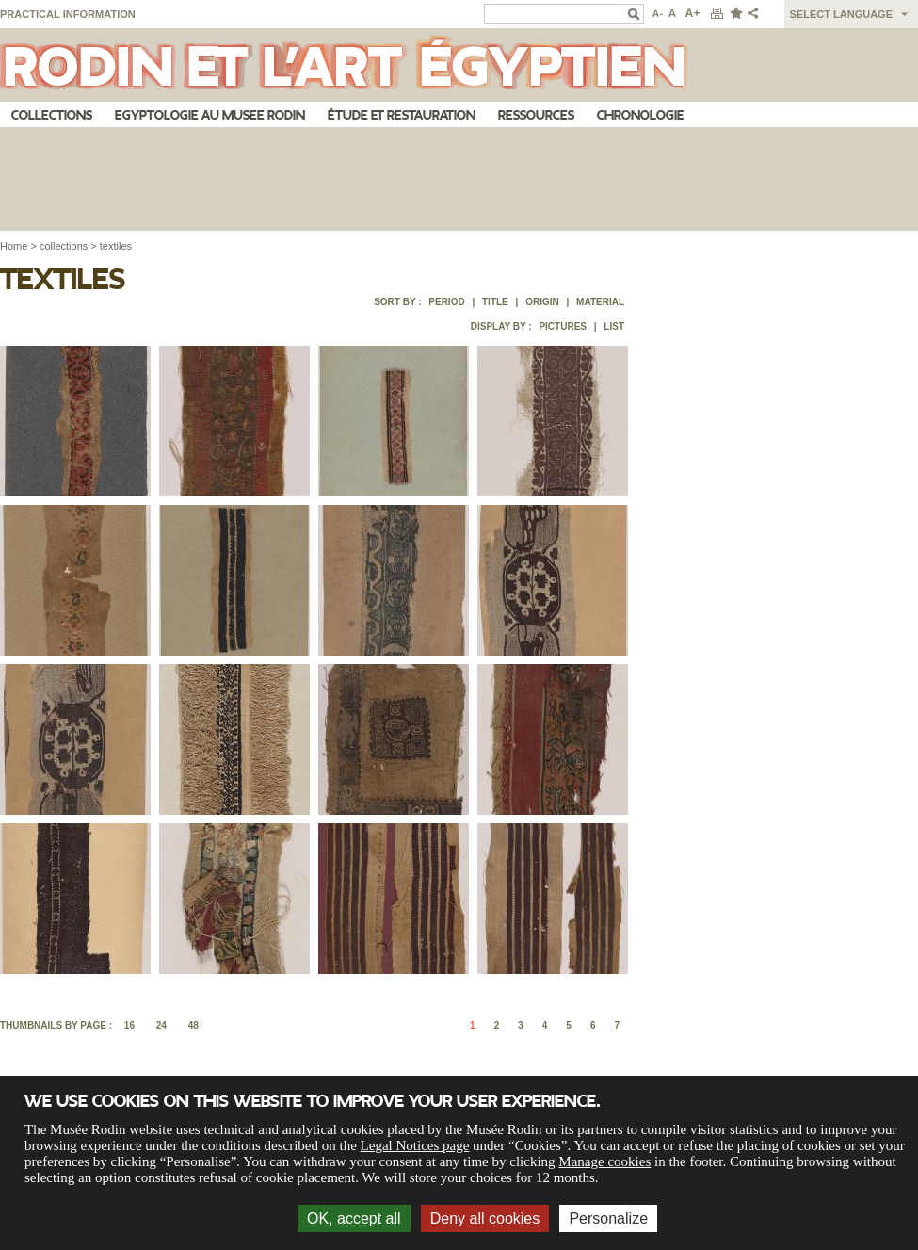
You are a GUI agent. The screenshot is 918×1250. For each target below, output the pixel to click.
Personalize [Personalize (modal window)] (608, 1218)
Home (13, 246)
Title (495, 302)
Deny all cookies (485, 1218)
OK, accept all (354, 1218)
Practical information (68, 14)
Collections (51, 115)
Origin (542, 302)
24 (161, 1025)
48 (193, 1025)
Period (446, 302)
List (614, 326)
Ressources (536, 115)
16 (129, 1025)
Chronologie (640, 115)
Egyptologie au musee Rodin (210, 115)
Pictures (563, 326)
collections (64, 246)
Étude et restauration (401, 115)
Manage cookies (604, 1161)
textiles (116, 246)
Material (600, 302)
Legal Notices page (415, 1145)
